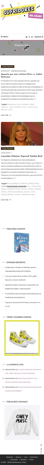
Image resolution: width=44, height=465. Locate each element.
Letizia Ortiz (33, 107)
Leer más (6, 115)
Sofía (10, 110)
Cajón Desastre (7, 67)
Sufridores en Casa (18, 71)
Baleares (24, 183)
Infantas (25, 104)
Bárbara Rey (34, 183)
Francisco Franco (13, 189)
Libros (32, 459)
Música (18, 457)
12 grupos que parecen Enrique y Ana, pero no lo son (22, 304)
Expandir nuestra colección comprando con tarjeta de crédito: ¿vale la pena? (22, 287)
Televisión (9, 457)
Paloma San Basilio (15, 192)
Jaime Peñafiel (15, 107)
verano (18, 194)
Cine (25, 457)
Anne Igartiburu (13, 183)
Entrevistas (34, 457)
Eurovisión (14, 459)
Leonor (24, 107)
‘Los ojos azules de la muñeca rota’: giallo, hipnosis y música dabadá (21, 278)
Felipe (3, 189)
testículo (10, 194)
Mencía (4, 110)
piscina (27, 192)
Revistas (24, 459)
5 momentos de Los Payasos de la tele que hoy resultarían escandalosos (23, 296)
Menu (4, 36)
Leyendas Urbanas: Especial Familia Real (21, 156)
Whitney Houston (28, 194)
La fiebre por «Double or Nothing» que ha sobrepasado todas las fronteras (20, 269)
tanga (3, 194)
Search (39, 37)
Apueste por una (14, 104)
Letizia (30, 189)
